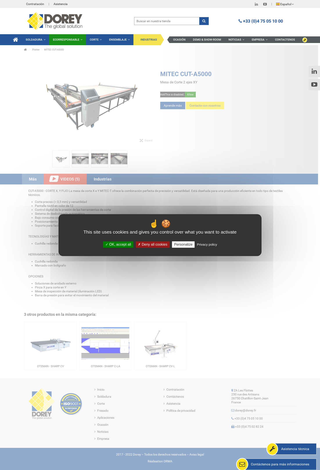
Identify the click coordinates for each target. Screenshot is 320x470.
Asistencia (61, 4)
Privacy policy (207, 244)
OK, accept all (118, 244)
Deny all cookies (152, 244)
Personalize (183, 244)
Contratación (35, 4)
